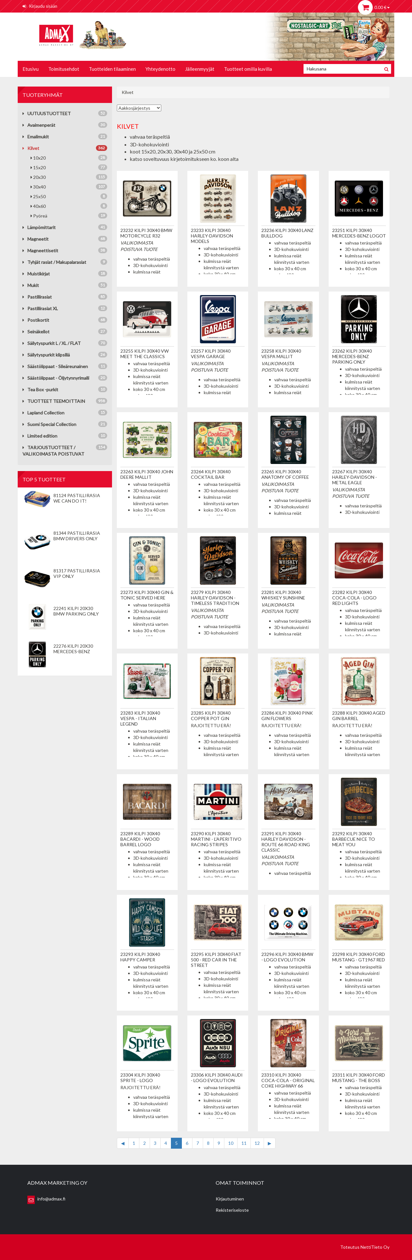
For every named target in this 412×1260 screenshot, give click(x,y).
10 (230, 1143)
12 (257, 1143)
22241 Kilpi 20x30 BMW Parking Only (76, 611)
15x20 (69, 167)
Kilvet (31, 148)
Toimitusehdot (63, 69)
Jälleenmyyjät (199, 69)
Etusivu (31, 69)
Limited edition (40, 436)
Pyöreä (69, 215)
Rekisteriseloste (232, 1210)
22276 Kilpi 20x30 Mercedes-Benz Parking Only (73, 651)
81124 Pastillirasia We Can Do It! (76, 498)
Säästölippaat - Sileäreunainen (55, 366)
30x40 (69, 187)
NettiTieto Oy (374, 1247)
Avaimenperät (39, 125)
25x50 (69, 196)
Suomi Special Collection (49, 424)
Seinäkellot (36, 331)
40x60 (69, 206)
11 (244, 1143)
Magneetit (36, 239)
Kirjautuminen (230, 1198)
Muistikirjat (36, 273)
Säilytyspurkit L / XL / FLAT (52, 343)
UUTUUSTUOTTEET (47, 113)
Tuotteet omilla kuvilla (248, 69)
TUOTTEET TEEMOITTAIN (54, 401)
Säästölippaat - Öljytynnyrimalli (56, 378)
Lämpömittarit (39, 227)
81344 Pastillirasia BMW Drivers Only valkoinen (76, 538)
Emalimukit (36, 136)
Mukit (31, 285)
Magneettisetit (40, 250)
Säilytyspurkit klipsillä (46, 354)
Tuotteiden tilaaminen (112, 69)
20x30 (69, 177)
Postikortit (36, 320)
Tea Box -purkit (40, 389)
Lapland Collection (43, 412)
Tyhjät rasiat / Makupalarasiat (54, 262)
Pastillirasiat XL (40, 308)
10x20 (69, 158)
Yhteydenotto (160, 69)
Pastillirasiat (37, 297)
